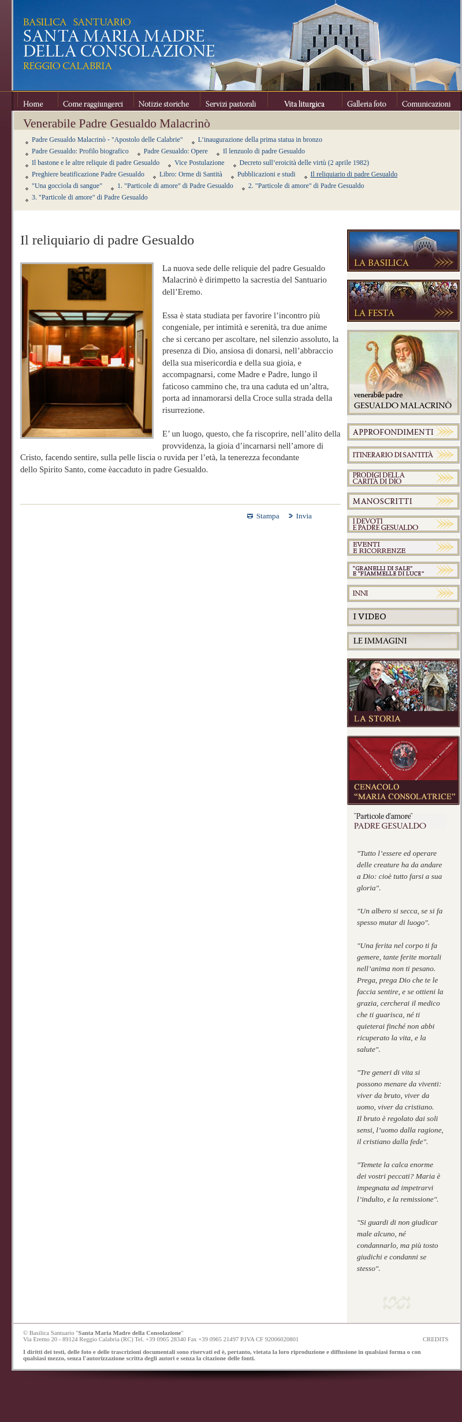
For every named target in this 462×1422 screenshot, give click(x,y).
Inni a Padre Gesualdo (403, 593)
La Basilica (403, 251)
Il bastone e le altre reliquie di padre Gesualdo (95, 163)
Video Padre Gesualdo (403, 617)
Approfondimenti (403, 432)
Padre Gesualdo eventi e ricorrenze (403, 547)
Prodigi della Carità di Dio (403, 478)
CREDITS (435, 1339)
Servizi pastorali (233, 101)
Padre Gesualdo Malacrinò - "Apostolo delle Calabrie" (107, 140)
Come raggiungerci (95, 101)
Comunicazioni (425, 101)
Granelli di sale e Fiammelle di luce (403, 570)
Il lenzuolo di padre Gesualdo (264, 151)
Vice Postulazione (199, 163)
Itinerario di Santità (403, 455)
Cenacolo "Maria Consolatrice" (403, 770)
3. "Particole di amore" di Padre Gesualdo (90, 197)
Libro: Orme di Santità (190, 174)
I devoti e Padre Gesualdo (403, 524)
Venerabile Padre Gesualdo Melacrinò (403, 372)
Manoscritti (403, 501)
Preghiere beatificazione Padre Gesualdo (88, 174)
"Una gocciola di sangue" (67, 186)
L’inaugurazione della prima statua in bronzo (260, 140)
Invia (304, 515)
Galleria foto (369, 101)
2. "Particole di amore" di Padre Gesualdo (306, 186)
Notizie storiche (166, 101)
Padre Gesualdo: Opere (176, 151)
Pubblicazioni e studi (266, 174)
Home (37, 101)
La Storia (403, 693)
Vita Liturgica (304, 101)
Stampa (268, 515)
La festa (403, 301)
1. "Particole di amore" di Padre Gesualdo (175, 186)
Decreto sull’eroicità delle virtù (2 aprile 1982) (305, 163)
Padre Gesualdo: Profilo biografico (80, 151)
